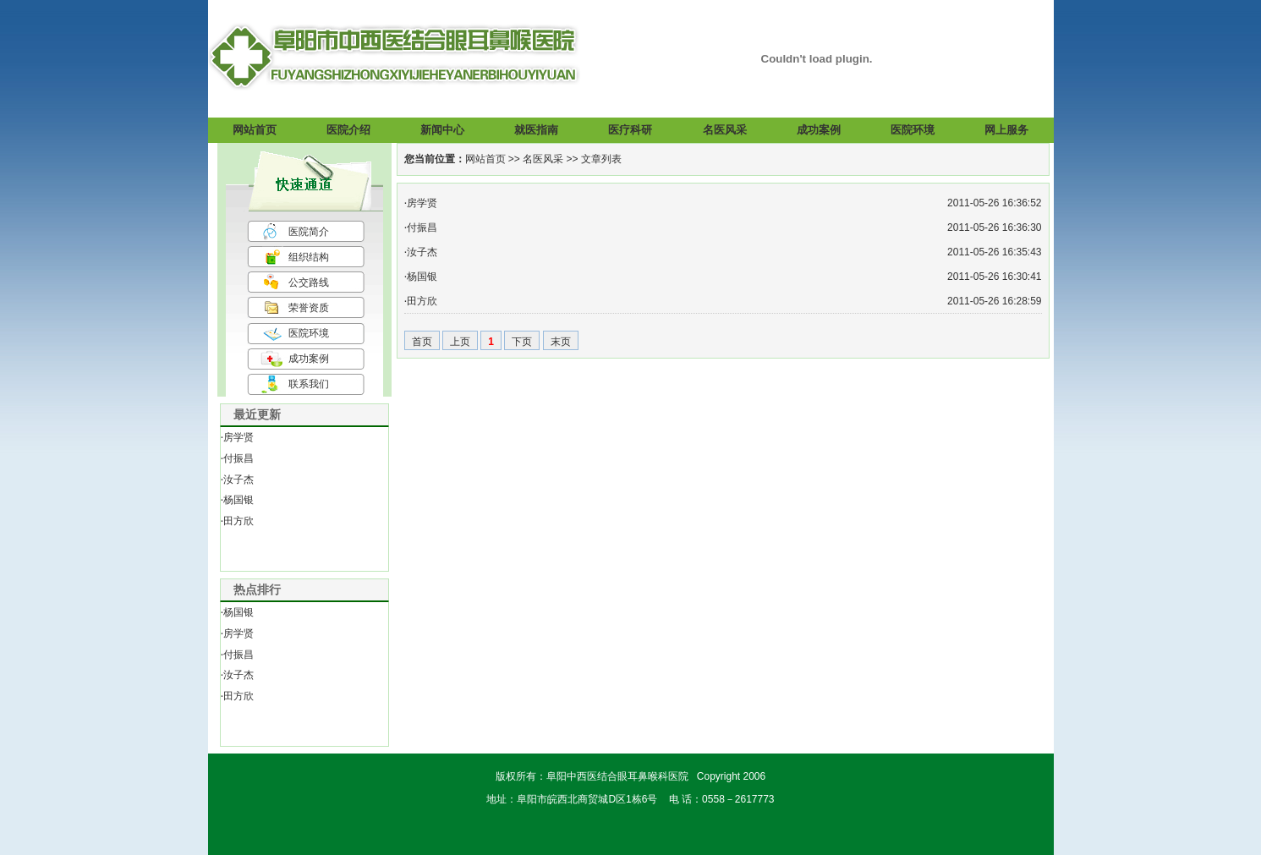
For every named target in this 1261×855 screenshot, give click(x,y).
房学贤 (238, 437)
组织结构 (308, 257)
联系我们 (308, 384)
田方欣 (238, 521)
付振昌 (238, 458)
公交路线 (308, 282)
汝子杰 (238, 479)
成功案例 (308, 358)
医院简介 (308, 232)
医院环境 (308, 333)
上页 (460, 342)
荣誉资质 (308, 308)
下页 (522, 342)
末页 (561, 342)
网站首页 (485, 159)
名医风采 (543, 159)
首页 (422, 342)
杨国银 (238, 500)
